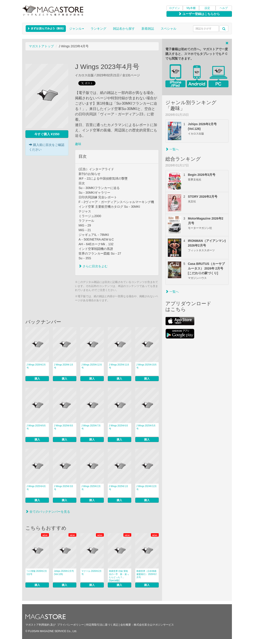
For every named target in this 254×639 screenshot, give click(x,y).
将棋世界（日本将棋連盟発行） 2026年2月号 (146, 574)
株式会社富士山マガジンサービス (154, 624)
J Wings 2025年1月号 (118, 488)
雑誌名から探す (124, 28)
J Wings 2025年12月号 (91, 366)
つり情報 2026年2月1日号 (37, 572)
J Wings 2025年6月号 (118, 427)
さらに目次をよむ (93, 266)
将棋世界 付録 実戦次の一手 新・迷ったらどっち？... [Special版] (119, 576)
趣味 (78, 144)
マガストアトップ (41, 46)
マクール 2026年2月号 (91, 572)
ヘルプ (224, 8)
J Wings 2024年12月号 (146, 488)
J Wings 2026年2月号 (36, 366)
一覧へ (172, 149)
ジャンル (76, 28)
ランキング (98, 28)
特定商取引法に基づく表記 (102, 624)
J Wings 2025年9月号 (36, 427)
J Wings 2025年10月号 (146, 366)
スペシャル (168, 28)
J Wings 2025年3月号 (63, 488)
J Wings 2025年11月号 (119, 366)
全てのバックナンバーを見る (47, 511)
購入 (37, 378)
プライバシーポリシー (70, 624)
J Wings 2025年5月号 (146, 427)
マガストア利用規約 (37, 624)
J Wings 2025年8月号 (63, 427)
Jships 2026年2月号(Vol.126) (64, 572)
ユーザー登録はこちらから (199, 14)
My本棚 (191, 8)
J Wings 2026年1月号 (63, 366)
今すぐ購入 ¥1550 (47, 134)
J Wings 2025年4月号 (36, 488)
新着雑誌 (148, 28)
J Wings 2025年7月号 (91, 427)
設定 (207, 8)
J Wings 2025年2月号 (91, 488)
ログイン (174, 8)
